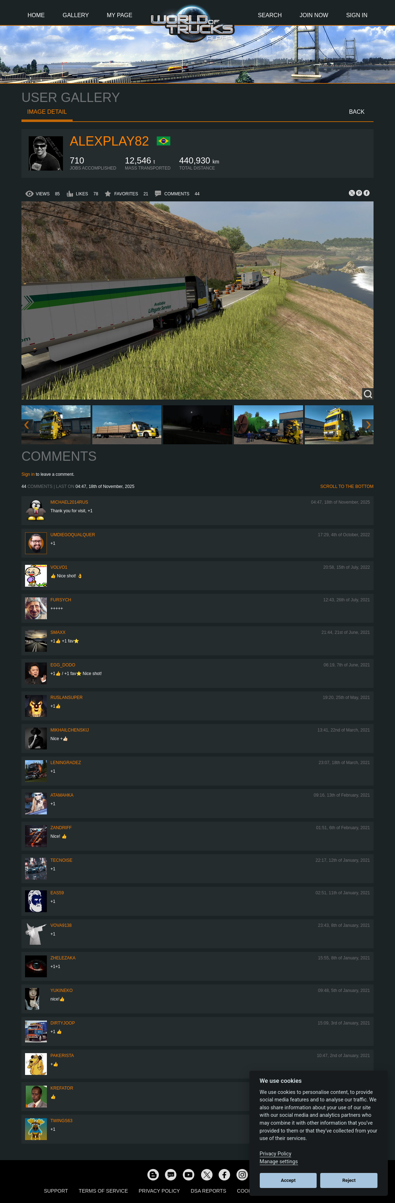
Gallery (76, 15)
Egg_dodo (62, 664)
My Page (119, 15)
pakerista (62, 1055)
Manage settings (279, 1162)
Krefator (61, 1088)
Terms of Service (103, 1191)
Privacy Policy (159, 1191)
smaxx (57, 632)
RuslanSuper (66, 697)
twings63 (61, 1120)
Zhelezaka (62, 957)
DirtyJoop (62, 1023)
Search (270, 15)
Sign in (28, 474)
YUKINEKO (61, 990)
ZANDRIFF (61, 827)
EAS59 (57, 892)
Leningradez (65, 762)
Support (56, 1191)
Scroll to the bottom (347, 486)
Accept (288, 1180)
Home (36, 15)
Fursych (60, 599)
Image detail (47, 112)
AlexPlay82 (109, 141)
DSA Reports (208, 1191)
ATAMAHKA (61, 795)
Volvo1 (58, 567)
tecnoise (61, 860)
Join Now (313, 15)
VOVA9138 (61, 925)
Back (357, 112)
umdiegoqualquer (72, 534)
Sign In (356, 15)
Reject (349, 1180)
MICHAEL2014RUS (69, 502)
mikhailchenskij (69, 730)
